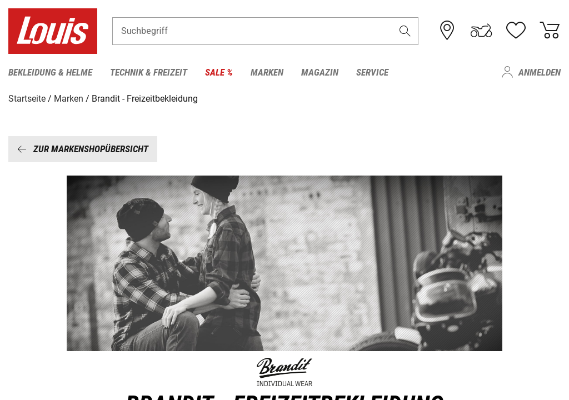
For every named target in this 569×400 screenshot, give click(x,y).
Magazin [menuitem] (319, 72)
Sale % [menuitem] (219, 72)
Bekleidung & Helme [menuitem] (50, 72)
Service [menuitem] (372, 72)
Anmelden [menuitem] (539, 72)
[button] (405, 31)
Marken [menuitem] (267, 72)
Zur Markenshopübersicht (82, 148)
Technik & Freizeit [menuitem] (148, 72)
